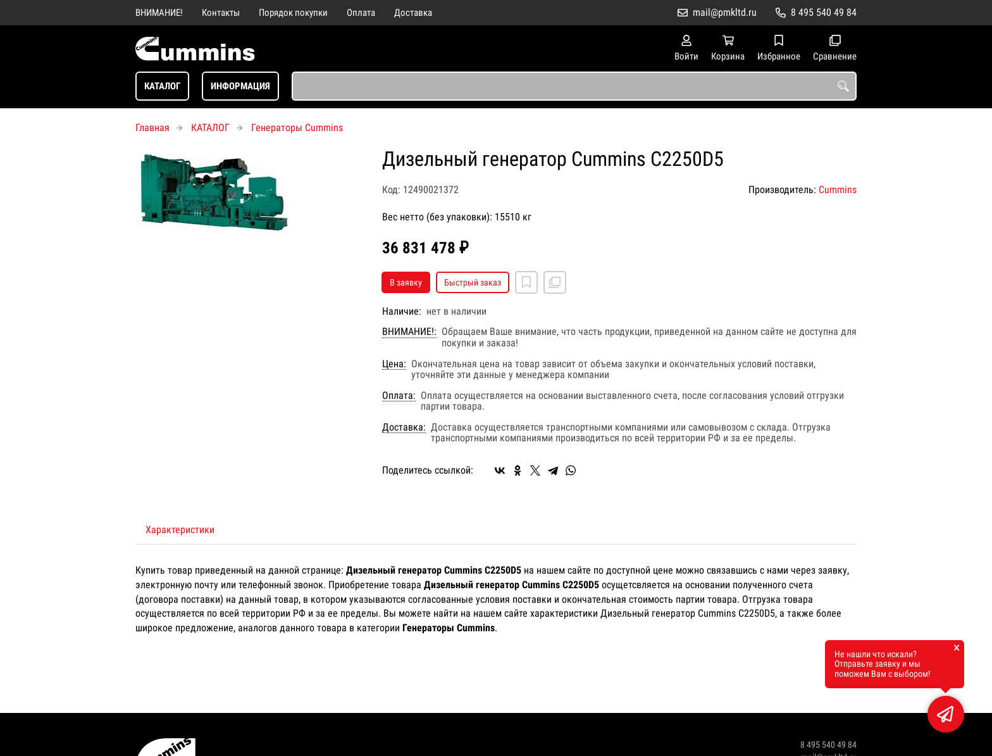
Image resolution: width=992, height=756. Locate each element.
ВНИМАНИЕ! (159, 12)
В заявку (406, 282)
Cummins (838, 190)
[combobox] (574, 86)
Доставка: (404, 427)
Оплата (361, 12)
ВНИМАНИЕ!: (409, 331)
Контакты (221, 12)
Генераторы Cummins (297, 128)
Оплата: (399, 395)
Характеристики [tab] (180, 530)
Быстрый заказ (472, 282)
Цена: (394, 364)
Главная (152, 128)
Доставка (413, 12)
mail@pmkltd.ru (725, 12)
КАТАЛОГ (162, 86)
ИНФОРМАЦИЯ (240, 86)
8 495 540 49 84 (824, 12)
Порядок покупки (293, 12)
